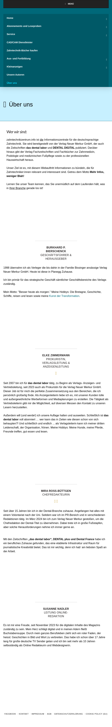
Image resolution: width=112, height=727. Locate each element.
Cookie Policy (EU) (96, 714)
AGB (49, 714)
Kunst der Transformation (64, 296)
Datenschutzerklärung (68, 714)
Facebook (10, 714)
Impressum (38, 714)
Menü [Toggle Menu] (69, 4)
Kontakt (24, 714)
